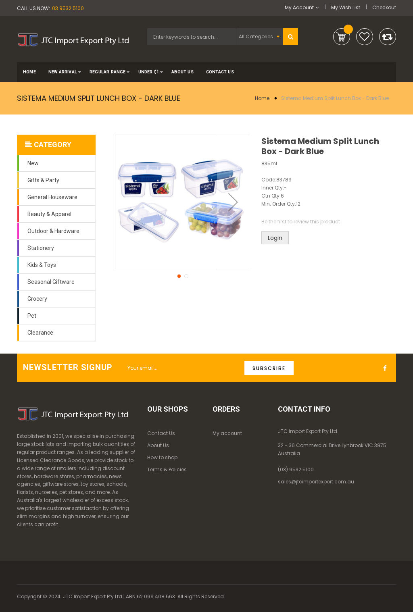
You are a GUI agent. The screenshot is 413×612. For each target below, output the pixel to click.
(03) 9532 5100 (296, 469)
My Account (299, 7)
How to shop (162, 457)
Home (262, 98)
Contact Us (161, 433)
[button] (233, 202)
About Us (158, 445)
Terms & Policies (167, 469)
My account (227, 433)
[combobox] (191, 36)
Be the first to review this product (300, 221)
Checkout (384, 7)
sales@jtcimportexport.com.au (316, 481)
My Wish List (345, 7)
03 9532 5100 (68, 8)
